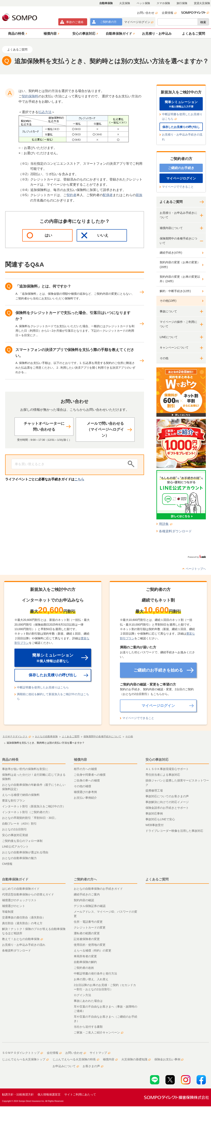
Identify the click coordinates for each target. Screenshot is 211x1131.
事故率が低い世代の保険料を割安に (25, 769)
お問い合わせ (147, 12)
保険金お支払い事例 (169, 1059)
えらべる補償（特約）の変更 (92, 950)
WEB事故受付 (154, 825)
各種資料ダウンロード (175, 531)
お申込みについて (66, 1066)
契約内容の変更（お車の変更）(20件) (180, 264)
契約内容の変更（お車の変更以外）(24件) (180, 279)
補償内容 (80, 759)
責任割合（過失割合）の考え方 (22, 923)
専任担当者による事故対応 (162, 774)
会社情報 (54, 1052)
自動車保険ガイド (15, 879)
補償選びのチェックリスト (19, 900)
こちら (79, 479)
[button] (17, 33)
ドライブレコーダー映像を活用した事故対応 (174, 830)
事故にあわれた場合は (88, 1000)
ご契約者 (108, 21)
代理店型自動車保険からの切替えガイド (28, 894)
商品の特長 (10, 759)
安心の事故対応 (157, 759)
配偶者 (108, 195)
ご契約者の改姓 (84, 967)
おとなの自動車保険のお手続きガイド (98, 888)
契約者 (71, 195)
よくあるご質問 (171, 202)
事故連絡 (74, 22)
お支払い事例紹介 (85, 797)
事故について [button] (168, 311)
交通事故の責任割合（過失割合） (23, 917)
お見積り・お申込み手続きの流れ (182, 137)
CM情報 (7, 863)
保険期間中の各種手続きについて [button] (178, 241)
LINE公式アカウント (15, 846)
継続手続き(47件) (171, 252)
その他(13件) (168, 300)
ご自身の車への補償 (87, 780)
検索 (203, 22)
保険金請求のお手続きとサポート (167, 807)
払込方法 (45, 112)
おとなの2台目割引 (14, 829)
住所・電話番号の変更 (88, 921)
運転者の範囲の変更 (87, 933)
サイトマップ (100, 1052)
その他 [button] (164, 358)
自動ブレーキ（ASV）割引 (19, 823)
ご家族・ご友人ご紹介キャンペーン (98, 1032)
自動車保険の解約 (85, 962)
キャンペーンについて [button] (174, 347)
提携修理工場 (154, 790)
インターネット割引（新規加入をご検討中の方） (34, 806)
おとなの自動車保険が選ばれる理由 (25, 852)
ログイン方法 (82, 995)
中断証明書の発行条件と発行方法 (95, 973)
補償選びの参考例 (85, 792)
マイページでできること (178, 186)
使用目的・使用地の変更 (90, 944)
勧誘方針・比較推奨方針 (18, 1094)
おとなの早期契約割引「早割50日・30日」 (29, 817)
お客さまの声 (93, 1066)
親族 (139, 195)
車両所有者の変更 (85, 956)
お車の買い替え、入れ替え (91, 979)
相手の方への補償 (85, 769)
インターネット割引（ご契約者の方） (26, 812)
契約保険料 (30, 96)
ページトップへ (196, 568)
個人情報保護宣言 (49, 1094)
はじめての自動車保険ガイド (21, 888)
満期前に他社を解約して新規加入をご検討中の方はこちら (53, 696)
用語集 (165, 524)
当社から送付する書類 (88, 1026)
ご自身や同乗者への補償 (90, 774)
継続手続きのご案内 (87, 894)
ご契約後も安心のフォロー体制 (22, 840)
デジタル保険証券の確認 (90, 906)
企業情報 (169, 12)
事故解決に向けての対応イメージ (167, 802)
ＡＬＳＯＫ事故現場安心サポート (167, 769)
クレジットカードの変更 (90, 927)
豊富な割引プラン (13, 800)
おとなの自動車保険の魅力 (19, 858)
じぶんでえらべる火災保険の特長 (76, 1059)
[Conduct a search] (68, 464)
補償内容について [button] (171, 228)
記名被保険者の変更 (87, 939)
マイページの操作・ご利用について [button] (178, 324)
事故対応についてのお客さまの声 (167, 796)
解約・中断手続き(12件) (175, 291)
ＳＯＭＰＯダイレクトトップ (22, 1052)
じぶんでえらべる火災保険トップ (25, 1059)
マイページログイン (138, 22)
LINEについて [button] (169, 337)
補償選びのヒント (13, 906)
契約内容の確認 (84, 900)
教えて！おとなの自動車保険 (22, 939)
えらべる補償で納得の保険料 (21, 794)
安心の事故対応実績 (15, 835)
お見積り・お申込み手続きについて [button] (178, 215)
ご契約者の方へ (85, 879)
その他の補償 (82, 786)
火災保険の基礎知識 (136, 1059)
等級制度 (8, 911)
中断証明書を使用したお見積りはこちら (182, 116)
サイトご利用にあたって (80, 1094)
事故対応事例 (154, 813)
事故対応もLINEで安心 (160, 819)
